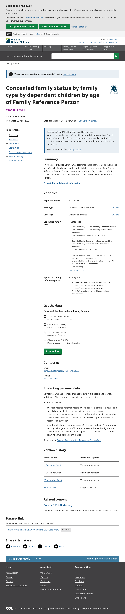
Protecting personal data (20, 152)
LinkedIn (47, 546)
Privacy (9, 581)
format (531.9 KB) (61, 317)
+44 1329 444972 (51, 378)
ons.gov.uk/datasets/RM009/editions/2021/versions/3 (33, 529)
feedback (37, 34)
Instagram (80, 577)
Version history (16, 156)
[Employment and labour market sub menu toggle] (70, 48)
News (43, 585)
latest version (69, 74)
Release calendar (82, 42)
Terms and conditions (16, 585)
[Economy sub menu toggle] (51, 48)
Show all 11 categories (77, 270)
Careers (44, 577)
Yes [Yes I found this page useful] (36, 558)
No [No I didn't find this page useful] (40, 558)
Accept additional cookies (22, 26)
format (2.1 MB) (57, 325)
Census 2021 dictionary (58, 505)
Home (10, 46)
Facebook (15, 546)
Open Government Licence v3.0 (63, 608)
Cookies (9, 577)
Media (105, 42)
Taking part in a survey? (108, 47)
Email (62, 546)
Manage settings (79, 26)
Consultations (81, 589)
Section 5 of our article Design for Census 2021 (79, 440)
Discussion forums (84, 593)
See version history (88, 120)
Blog (117, 42)
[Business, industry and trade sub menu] (32, 48)
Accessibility (12, 572)
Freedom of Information (51, 589)
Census (16, 64)
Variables (13, 139)
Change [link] (115, 207)
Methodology (96, 42)
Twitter (31, 546)
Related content (16, 160)
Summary (13, 135)
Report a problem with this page (102, 558)
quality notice (74, 149)
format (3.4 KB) (63, 341)
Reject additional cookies (54, 26)
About (111, 42)
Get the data (14, 143)
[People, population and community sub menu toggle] (90, 48)
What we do (46, 572)
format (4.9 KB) (56, 333)
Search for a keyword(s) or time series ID (24, 56)
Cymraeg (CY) (114, 39)
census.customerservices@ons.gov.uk (62, 370)
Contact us (14, 147)
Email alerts (80, 597)
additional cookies (34, 17)
